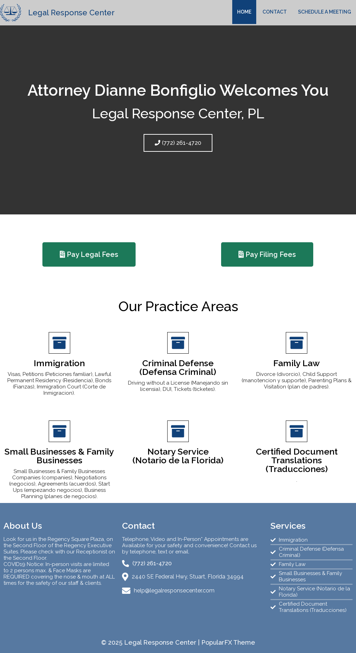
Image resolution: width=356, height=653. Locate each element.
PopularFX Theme (228, 642)
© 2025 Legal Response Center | (151, 642)
